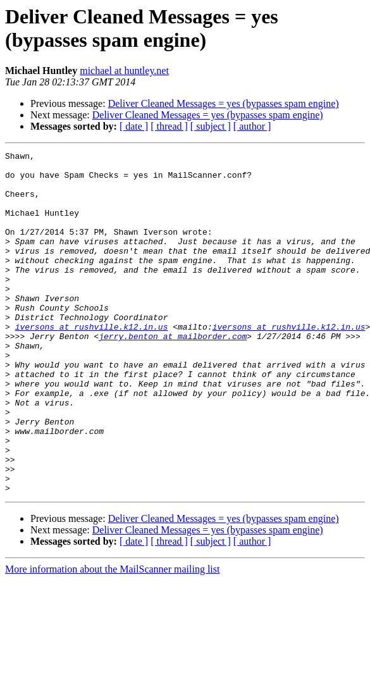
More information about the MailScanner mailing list (112, 637)
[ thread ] (169, 126)
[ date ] (134, 126)
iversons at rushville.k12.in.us (91, 362)
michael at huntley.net (124, 70)
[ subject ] (210, 126)
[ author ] (252, 126)
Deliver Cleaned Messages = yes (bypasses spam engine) (223, 103)
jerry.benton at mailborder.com (173, 374)
